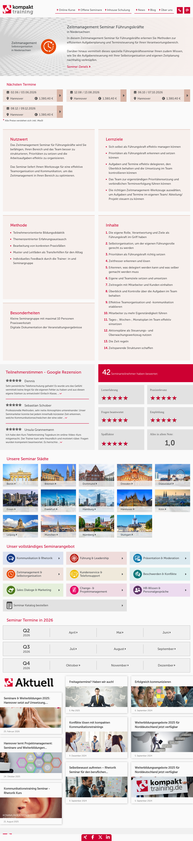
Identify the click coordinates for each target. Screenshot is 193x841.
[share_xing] (85, 837)
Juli (73, 649)
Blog (152, 10)
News (140, 10)
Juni (167, 632)
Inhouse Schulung (117, 10)
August (120, 649)
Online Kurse (66, 10)
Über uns (165, 10)
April (73, 632)
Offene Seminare (90, 10)
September (167, 649)
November (120, 665)
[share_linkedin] (108, 837)
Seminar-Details (78, 66)
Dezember (166, 665)
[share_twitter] (100, 837)
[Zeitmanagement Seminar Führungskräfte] (180, 10)
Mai (119, 632)
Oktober (73, 665)
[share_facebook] (92, 837)
